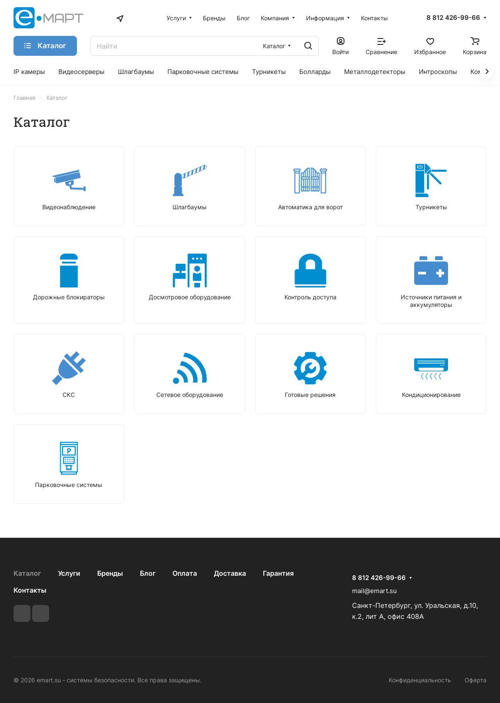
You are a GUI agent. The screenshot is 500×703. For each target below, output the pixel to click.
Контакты (30, 590)
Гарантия (278, 573)
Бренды (110, 573)
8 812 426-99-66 (453, 18)
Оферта (475, 680)
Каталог (27, 573)
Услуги (69, 573)
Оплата (184, 573)
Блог (148, 573)
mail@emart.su (374, 591)
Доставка (230, 573)
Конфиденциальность (420, 680)
